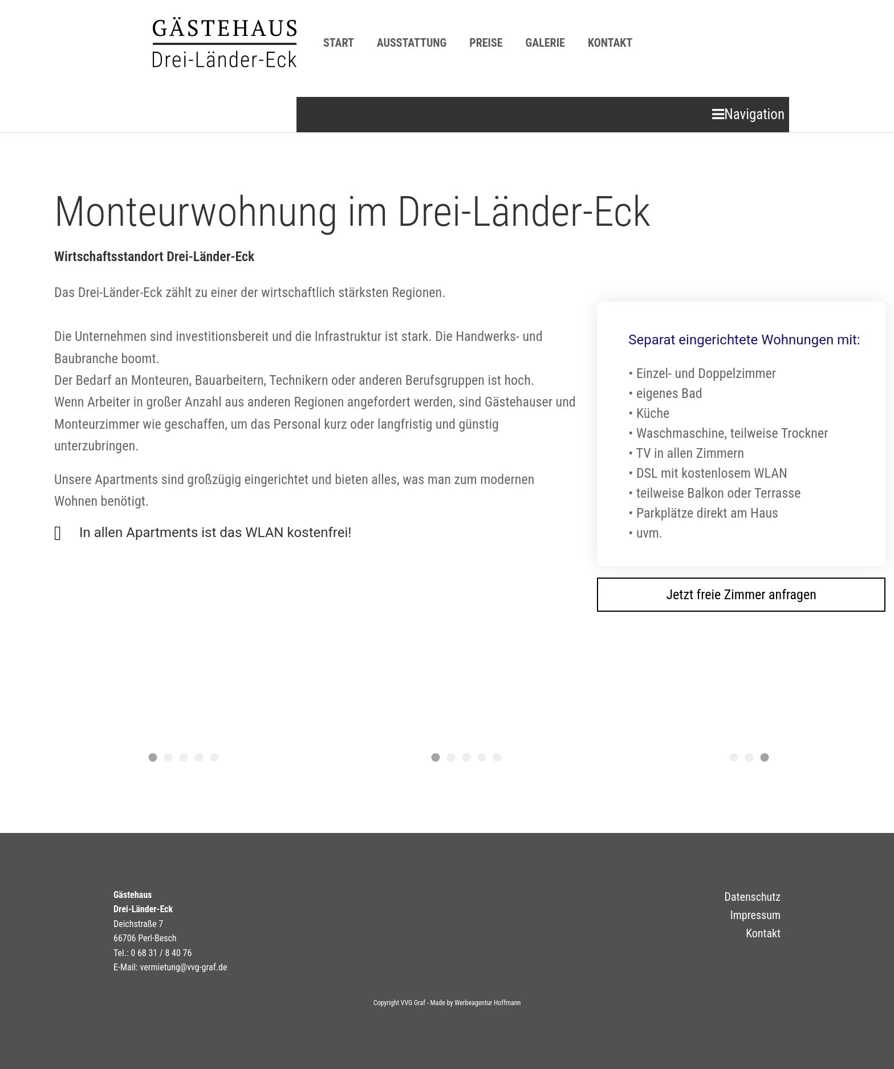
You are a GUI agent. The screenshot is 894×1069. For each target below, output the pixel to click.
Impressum (755, 915)
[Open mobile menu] (748, 115)
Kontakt (763, 933)
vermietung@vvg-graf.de (183, 967)
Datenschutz (753, 897)
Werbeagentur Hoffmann (487, 1003)
